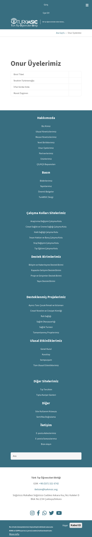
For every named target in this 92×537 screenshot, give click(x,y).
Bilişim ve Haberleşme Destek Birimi (46, 264)
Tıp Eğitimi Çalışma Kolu (46, 248)
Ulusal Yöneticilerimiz (46, 131)
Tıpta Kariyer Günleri (46, 394)
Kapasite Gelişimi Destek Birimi (46, 270)
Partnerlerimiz (46, 153)
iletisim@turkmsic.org (46, 489)
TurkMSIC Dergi (46, 197)
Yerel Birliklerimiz (46, 142)
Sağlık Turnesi (46, 327)
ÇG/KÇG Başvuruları (46, 164)
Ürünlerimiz (46, 158)
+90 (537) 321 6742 (49, 483)
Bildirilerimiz (46, 180)
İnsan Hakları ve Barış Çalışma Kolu (46, 237)
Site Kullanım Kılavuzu (46, 411)
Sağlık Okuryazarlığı (46, 321)
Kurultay (46, 354)
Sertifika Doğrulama (46, 416)
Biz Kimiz (46, 126)
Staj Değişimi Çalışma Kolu (46, 243)
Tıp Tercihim (46, 389)
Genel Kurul (46, 349)
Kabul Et (76, 526)
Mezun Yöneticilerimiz (46, 137)
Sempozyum (46, 359)
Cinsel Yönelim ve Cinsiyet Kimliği (46, 310)
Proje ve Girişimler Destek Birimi (46, 275)
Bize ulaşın (46, 444)
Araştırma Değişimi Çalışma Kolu (46, 221)
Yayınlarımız (46, 186)
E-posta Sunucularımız (46, 438)
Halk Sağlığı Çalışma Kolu (46, 232)
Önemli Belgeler (46, 191)
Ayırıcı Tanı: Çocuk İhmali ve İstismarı (46, 305)
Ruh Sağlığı (46, 316)
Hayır (65, 526)
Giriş (46, 4)
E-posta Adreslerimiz (46, 433)
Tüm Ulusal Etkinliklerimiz (46, 365)
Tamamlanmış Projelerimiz (46, 332)
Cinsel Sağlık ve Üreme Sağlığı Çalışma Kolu (46, 226)
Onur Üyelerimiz (46, 147)
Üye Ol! (46, 12)
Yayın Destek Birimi (46, 281)
